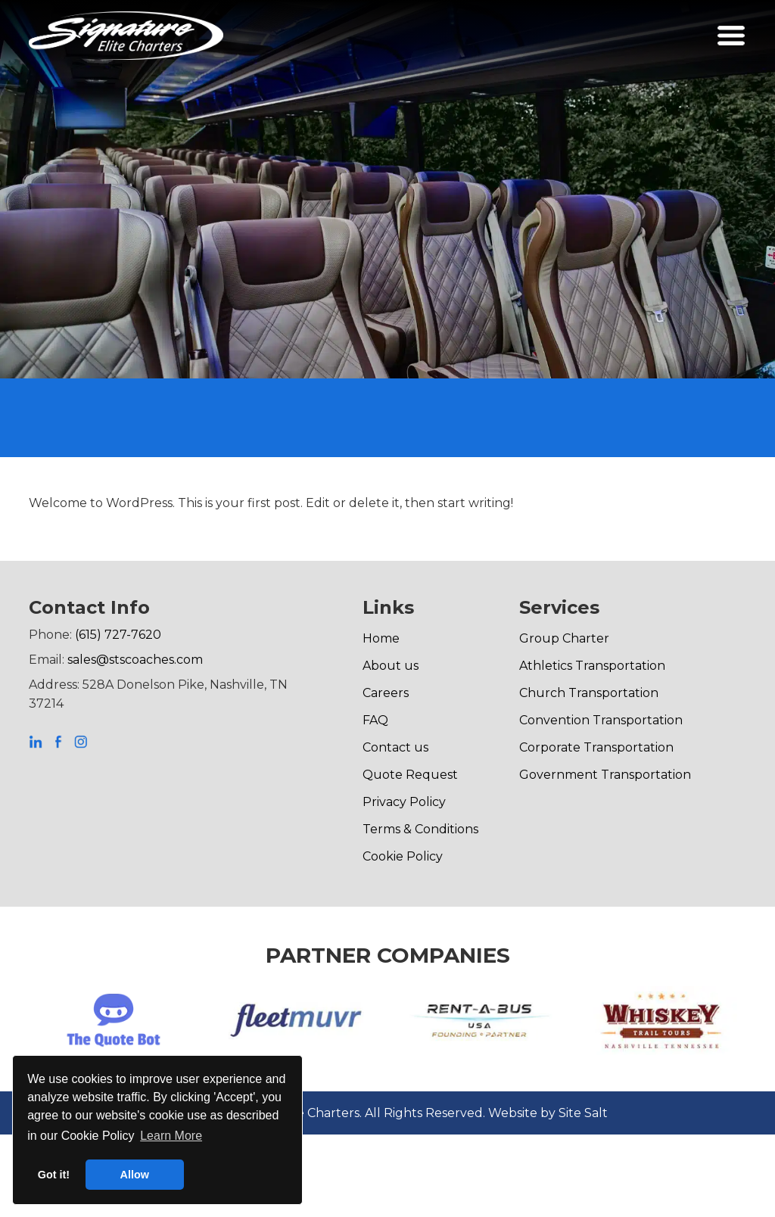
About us (391, 665)
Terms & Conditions (420, 829)
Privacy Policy (404, 802)
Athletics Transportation (592, 665)
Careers (386, 693)
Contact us (395, 747)
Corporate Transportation (596, 747)
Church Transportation (588, 693)
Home (381, 638)
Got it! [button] (54, 1175)
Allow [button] (134, 1175)
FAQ (375, 720)
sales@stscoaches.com (135, 659)
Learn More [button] (171, 1135)
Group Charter (564, 638)
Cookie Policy (403, 856)
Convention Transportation (601, 720)
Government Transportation (605, 774)
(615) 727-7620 (118, 634)
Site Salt (583, 1113)
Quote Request (410, 774)
